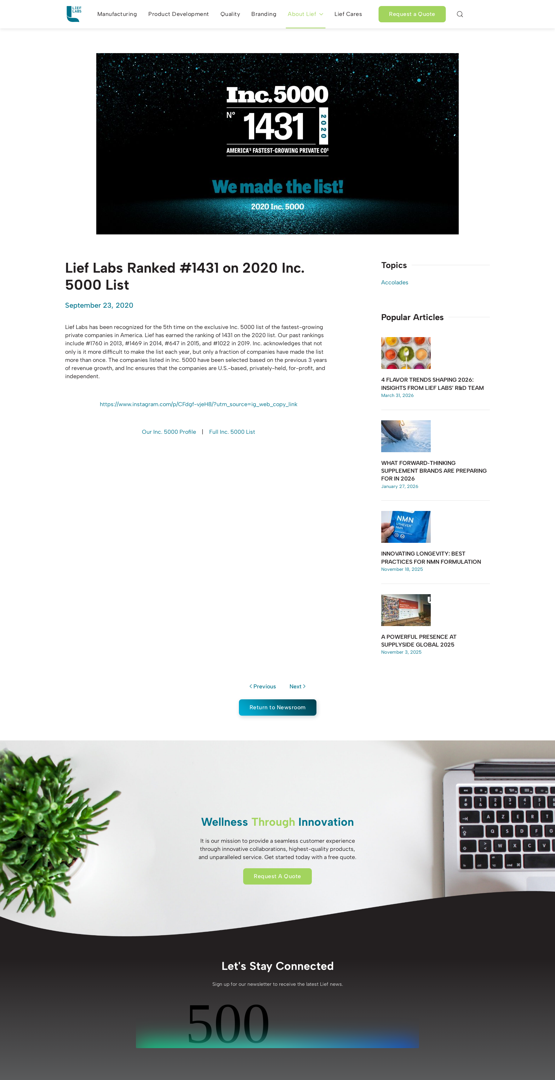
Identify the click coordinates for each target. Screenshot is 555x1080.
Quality (230, 14)
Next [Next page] (297, 686)
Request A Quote (277, 876)
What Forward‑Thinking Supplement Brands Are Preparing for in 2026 (434, 471)
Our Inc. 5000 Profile (169, 431)
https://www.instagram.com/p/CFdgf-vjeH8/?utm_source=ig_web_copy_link (198, 404)
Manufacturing (117, 14)
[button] (460, 14)
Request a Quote (412, 14)
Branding (263, 14)
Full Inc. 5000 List (232, 431)
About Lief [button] (305, 14)
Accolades (394, 282)
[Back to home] (74, 14)
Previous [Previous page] (263, 686)
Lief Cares (348, 14)
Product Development (178, 14)
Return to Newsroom (278, 707)
